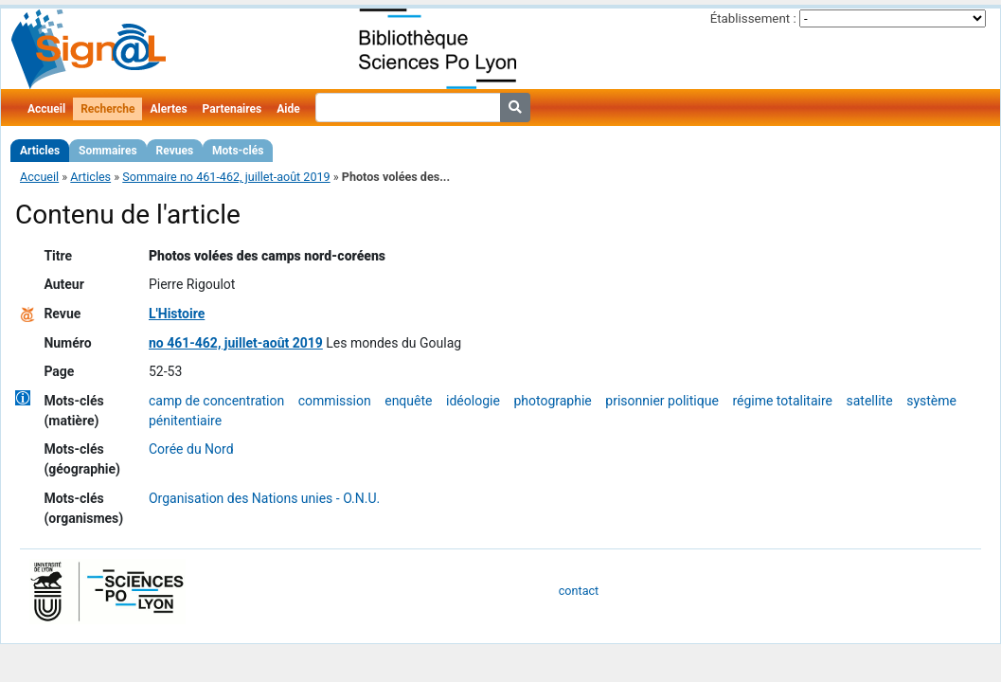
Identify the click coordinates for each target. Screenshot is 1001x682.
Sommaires (107, 150)
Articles (40, 150)
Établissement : (753, 18)
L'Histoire (177, 313)
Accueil (46, 109)
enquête (408, 400)
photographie (552, 400)
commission (334, 400)
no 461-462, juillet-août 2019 (236, 342)
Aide (288, 109)
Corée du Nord (191, 449)
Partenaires (232, 109)
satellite (870, 400)
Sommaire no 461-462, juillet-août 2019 (226, 177)
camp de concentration (216, 400)
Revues (175, 150)
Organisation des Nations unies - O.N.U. (264, 498)
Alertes (168, 109)
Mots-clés (237, 150)
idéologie (473, 400)
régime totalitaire (782, 400)
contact (579, 590)
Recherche (107, 109)
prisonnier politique (661, 400)
